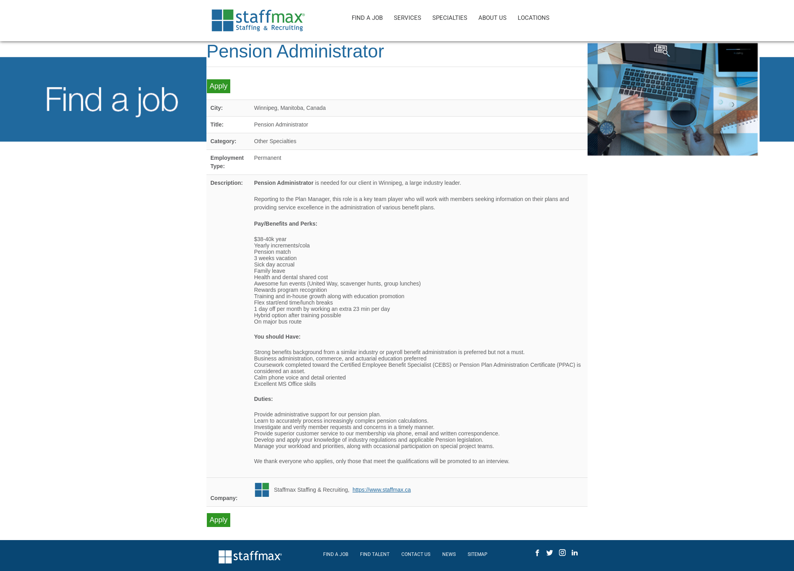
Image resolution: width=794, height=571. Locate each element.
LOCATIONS (533, 17)
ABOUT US (492, 17)
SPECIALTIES (449, 17)
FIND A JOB (367, 17)
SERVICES (407, 17)
